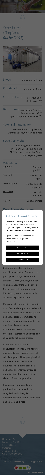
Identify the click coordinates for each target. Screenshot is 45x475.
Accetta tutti (22, 248)
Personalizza (22, 260)
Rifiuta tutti (22, 254)
